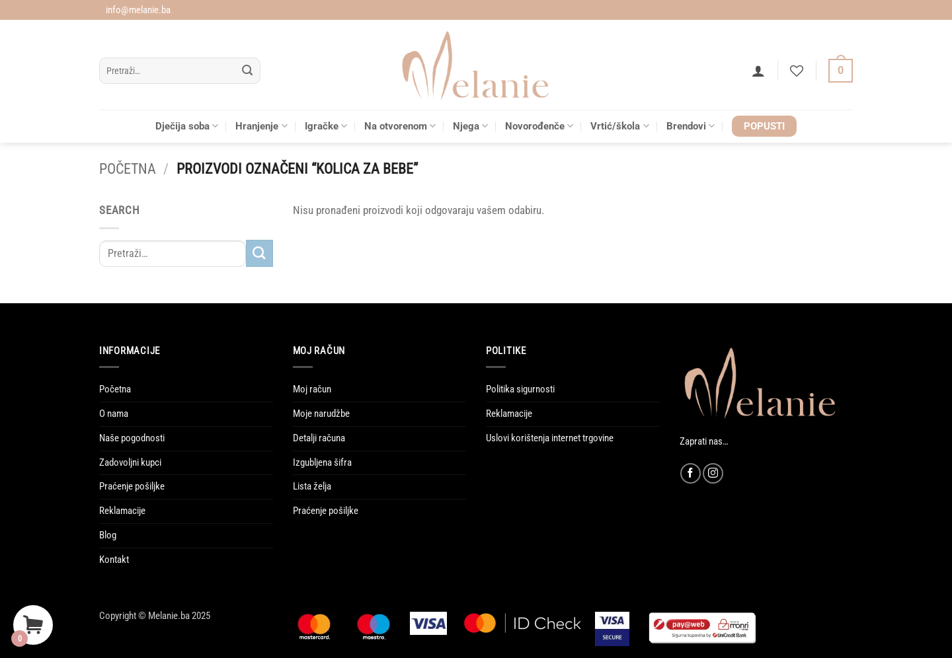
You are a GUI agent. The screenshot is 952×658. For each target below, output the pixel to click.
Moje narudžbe (321, 414)
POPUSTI (764, 126)
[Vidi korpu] (840, 71)
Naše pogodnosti (132, 438)
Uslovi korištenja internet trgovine (550, 438)
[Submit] (247, 71)
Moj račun (312, 389)
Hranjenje (261, 126)
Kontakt (114, 560)
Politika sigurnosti (520, 389)
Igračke (326, 126)
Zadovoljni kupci (130, 462)
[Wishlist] (796, 70)
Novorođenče (539, 126)
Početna (127, 169)
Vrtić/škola (619, 126)
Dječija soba (186, 126)
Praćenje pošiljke (132, 486)
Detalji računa (319, 438)
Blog (107, 535)
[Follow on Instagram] (713, 473)
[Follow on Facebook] (690, 473)
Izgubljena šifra (322, 462)
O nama (113, 414)
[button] (758, 70)
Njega (470, 126)
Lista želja (312, 486)
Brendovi (690, 126)
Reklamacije (122, 511)
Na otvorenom (400, 126)
